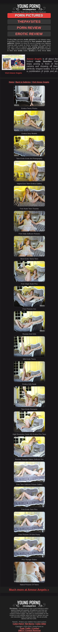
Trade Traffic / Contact (29, 628)
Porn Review (29, 28)
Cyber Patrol (18, 624)
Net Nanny (29, 624)
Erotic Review (29, 34)
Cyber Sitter (40, 624)
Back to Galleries (23, 82)
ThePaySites (29, 22)
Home (11, 82)
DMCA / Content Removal (29, 631)
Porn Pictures (29, 15)
